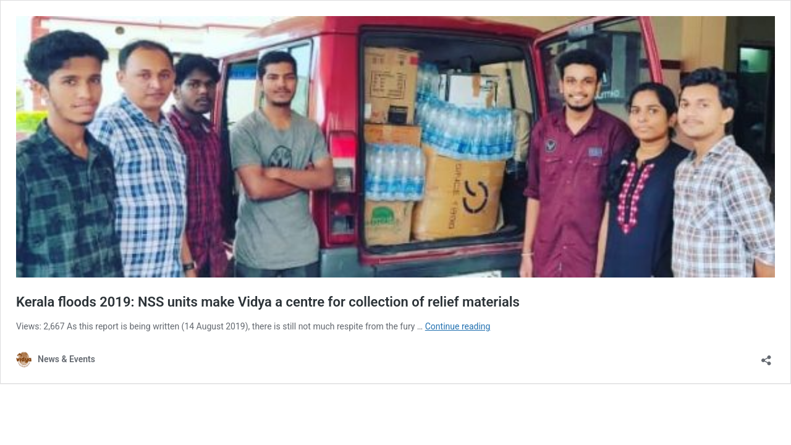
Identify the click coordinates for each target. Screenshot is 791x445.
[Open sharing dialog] (766, 356)
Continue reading (458, 326)
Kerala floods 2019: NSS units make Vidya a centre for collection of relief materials (268, 302)
